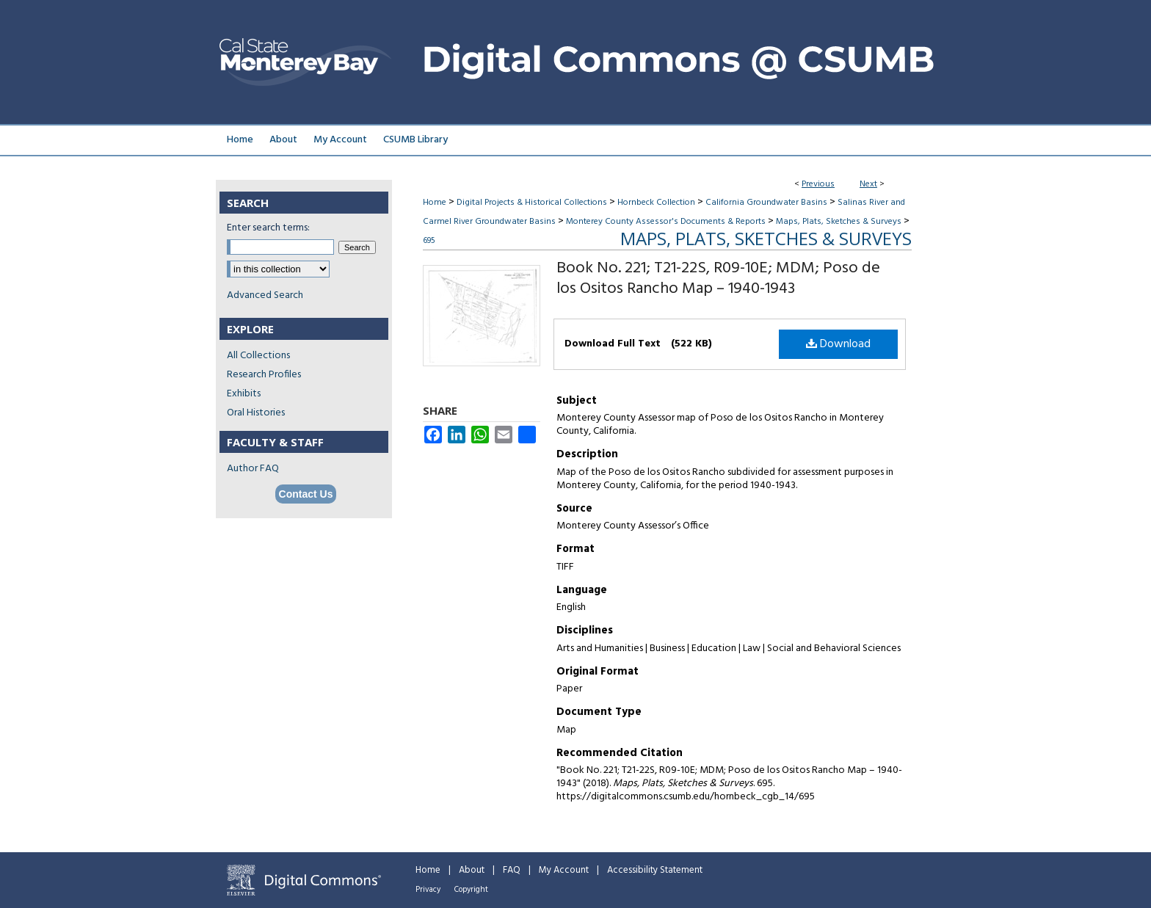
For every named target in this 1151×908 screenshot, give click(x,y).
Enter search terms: (268, 227)
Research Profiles (264, 374)
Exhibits (244, 393)
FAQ (511, 870)
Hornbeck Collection (656, 202)
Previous (818, 184)
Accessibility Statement (654, 870)
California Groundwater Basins (766, 202)
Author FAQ (253, 468)
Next (868, 184)
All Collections (258, 355)
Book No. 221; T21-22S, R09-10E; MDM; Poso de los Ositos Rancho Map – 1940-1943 (718, 278)
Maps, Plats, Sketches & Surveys (838, 221)
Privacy (427, 889)
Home (434, 202)
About (471, 870)
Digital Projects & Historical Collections (532, 202)
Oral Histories (256, 412)
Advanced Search (265, 295)
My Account (564, 870)
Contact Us (306, 494)
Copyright (471, 889)
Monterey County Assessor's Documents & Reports (666, 221)
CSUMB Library (415, 139)
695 (429, 240)
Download (838, 344)
